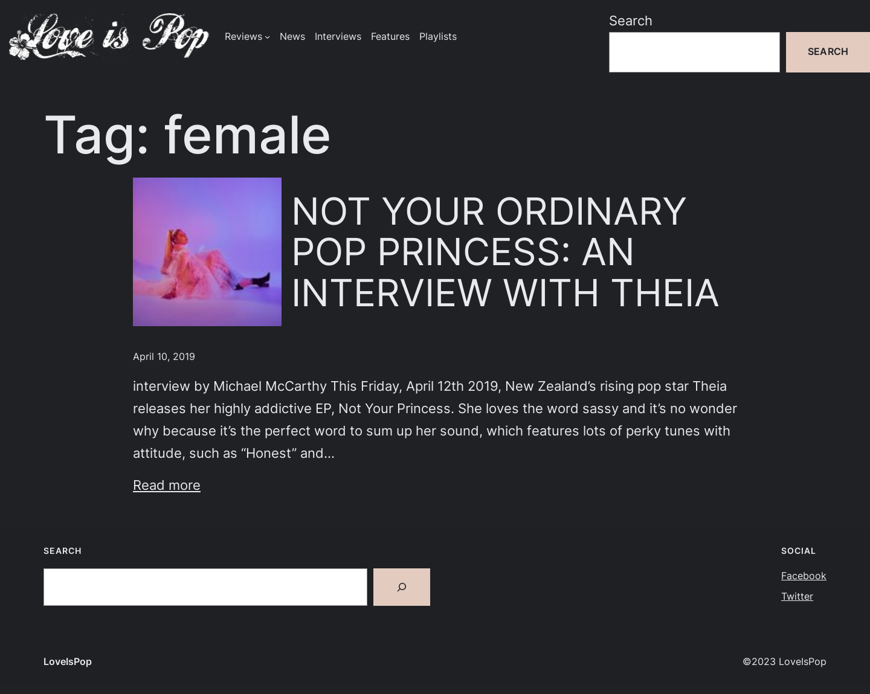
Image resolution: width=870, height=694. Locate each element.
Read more (167, 485)
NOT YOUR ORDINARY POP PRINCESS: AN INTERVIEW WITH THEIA (505, 252)
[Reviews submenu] (267, 36)
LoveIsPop (68, 661)
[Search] (401, 587)
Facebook (803, 576)
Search (630, 20)
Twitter (797, 596)
